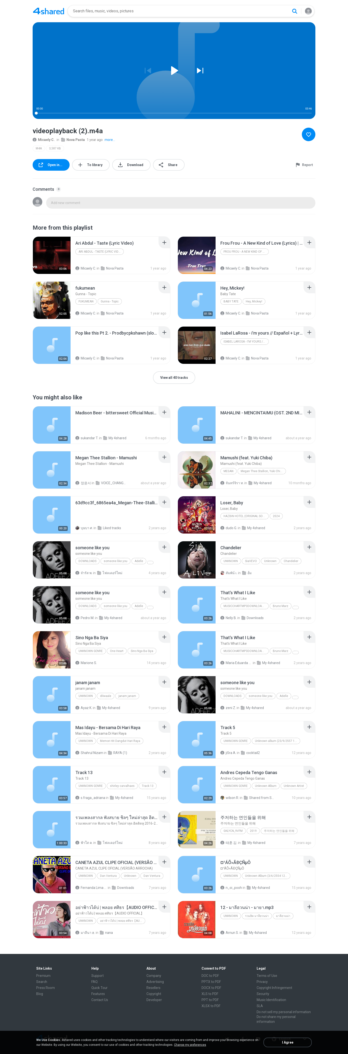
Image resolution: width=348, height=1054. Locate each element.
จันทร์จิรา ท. (232, 483)
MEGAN (228, 471)
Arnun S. (229, 933)
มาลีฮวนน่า (283, 916)
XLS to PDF (210, 994)
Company (153, 976)
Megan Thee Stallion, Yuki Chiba (262, 471)
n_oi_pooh (231, 888)
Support (97, 976)
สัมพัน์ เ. (228, 573)
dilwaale (105, 696)
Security (263, 994)
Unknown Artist (294, 786)
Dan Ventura (108, 876)
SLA (260, 1006)
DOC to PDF (210, 976)
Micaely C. (44, 140)
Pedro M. (84, 618)
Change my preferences (190, 1045)
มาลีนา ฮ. (85, 933)
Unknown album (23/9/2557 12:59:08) (277, 741)
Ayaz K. (83, 708)
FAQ (94, 982)
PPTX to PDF (211, 982)
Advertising (155, 982)
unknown (86, 696)
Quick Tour (99, 988)
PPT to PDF (210, 1000)
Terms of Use (267, 976)
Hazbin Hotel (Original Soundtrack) (246, 516)
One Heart (116, 651)
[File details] (52, 255)
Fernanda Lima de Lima (91, 888)
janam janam (127, 696)
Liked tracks (109, 528)
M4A (39, 148)
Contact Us (99, 1000)
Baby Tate (231, 301)
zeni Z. (228, 708)
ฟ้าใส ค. (84, 843)
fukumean (86, 301)
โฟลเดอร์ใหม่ (109, 573)
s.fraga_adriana (90, 798)
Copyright (153, 994)
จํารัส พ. (83, 573)
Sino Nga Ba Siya (142, 651)
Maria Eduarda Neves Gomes (236, 663)
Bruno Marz (280, 606)
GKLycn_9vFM (233, 831)
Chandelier (291, 561)
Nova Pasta (73, 140)
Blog (39, 994)
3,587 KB (55, 148)
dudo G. (228, 528)
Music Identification (271, 1000)
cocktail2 (250, 753)
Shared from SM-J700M (260, 798)
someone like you (115, 561)
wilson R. (229, 798)
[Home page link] (48, 11)
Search (41, 982)
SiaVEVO (251, 561)
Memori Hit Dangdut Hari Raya (120, 741)
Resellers (153, 988)
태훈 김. (228, 843)
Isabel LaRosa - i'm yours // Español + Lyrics (246, 341)
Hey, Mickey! (254, 301)
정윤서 (83, 483)
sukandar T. (86, 438)
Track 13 (147, 786)
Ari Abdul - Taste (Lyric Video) (101, 251)
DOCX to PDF (211, 988)
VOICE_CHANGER (111, 483)
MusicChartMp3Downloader (245, 606)
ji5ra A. (228, 753)
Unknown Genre (91, 786)
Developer (154, 1000)
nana (106, 933)
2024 (276, 516)
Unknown (231, 561)
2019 (253, 831)
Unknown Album (265, 786)
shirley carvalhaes (122, 786)
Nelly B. (228, 618)
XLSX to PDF (211, 1006)
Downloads (87, 561)
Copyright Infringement (274, 988)
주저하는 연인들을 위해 (279, 831)
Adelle (139, 561)
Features (98, 994)
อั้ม (247, 573)
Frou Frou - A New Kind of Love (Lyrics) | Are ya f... (246, 251)
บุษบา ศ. (84, 528)
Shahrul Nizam (89, 753)
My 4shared (114, 438)
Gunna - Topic (110, 301)
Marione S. (86, 663)
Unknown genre (91, 651)
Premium (43, 976)
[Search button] (294, 11)
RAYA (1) (117, 753)
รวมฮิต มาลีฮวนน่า (257, 916)
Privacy (262, 982)
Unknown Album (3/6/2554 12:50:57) (267, 876)
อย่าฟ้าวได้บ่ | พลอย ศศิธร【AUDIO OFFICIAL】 (122, 920)
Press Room (45, 988)
